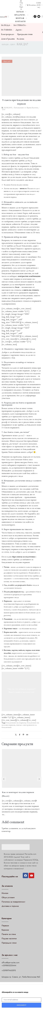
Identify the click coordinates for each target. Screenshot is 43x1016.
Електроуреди (8, 34)
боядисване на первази (16, 723)
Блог (12, 44)
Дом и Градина (8, 39)
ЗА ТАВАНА (7, 30)
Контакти (20, 21)
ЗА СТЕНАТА (20, 25)
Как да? (22, 44)
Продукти (20, 15)
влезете (14, 828)
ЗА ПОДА (6, 25)
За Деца (20, 39)
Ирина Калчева (32, 108)
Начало (20, 12)
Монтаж (20, 18)
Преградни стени (24, 34)
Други (19, 30)
